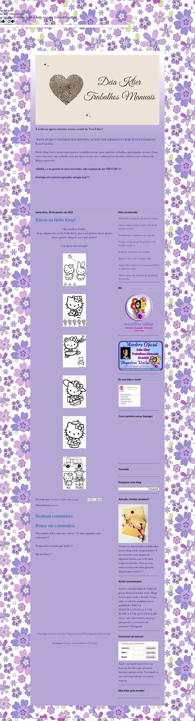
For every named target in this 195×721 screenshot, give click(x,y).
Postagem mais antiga (97, 633)
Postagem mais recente (52, 633)
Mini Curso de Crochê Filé (134, 258)
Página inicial (75, 633)
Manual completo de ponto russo (138, 218)
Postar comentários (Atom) (80, 643)
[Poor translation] (11, 21)
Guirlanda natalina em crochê (136, 235)
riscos (55, 505)
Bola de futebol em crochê (134, 252)
